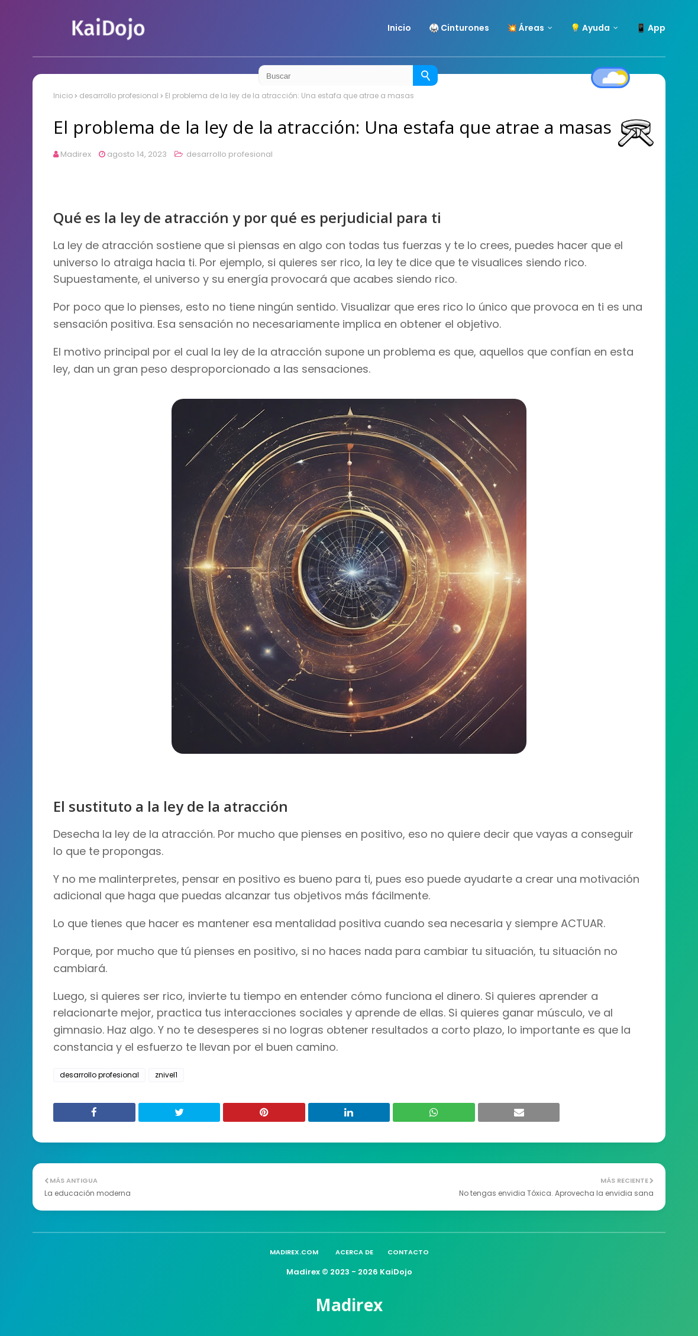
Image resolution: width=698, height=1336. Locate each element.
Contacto (408, 1252)
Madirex (75, 154)
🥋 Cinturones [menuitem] (459, 28)
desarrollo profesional (229, 154)
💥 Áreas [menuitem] (525, 28)
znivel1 (166, 1075)
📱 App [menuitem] (650, 28)
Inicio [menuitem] (399, 28)
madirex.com (294, 1252)
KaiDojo (396, 1271)
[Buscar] (425, 75)
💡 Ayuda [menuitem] (590, 28)
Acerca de (354, 1252)
